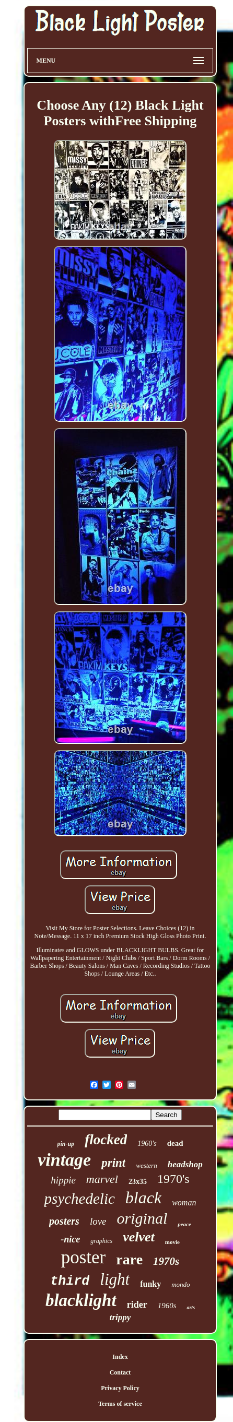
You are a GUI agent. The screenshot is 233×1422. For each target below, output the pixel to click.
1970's (173, 1179)
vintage (64, 1159)
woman (184, 1202)
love (98, 1221)
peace (184, 1224)
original (142, 1218)
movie (172, 1242)
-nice (70, 1239)
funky (150, 1283)
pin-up (66, 1143)
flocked (106, 1139)
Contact (120, 1372)
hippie (63, 1180)
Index (119, 1356)
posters (64, 1221)
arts (191, 1307)
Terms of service (120, 1403)
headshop (185, 1164)
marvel (102, 1179)
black (143, 1197)
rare (129, 1259)
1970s (166, 1261)
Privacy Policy (120, 1388)
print (113, 1162)
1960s (167, 1305)
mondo (180, 1284)
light (115, 1279)
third (69, 1281)
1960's (146, 1143)
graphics (101, 1241)
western (146, 1165)
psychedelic (79, 1198)
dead (175, 1143)
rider (137, 1304)
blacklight (80, 1300)
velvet (139, 1237)
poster (83, 1257)
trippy (120, 1317)
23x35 (138, 1182)
